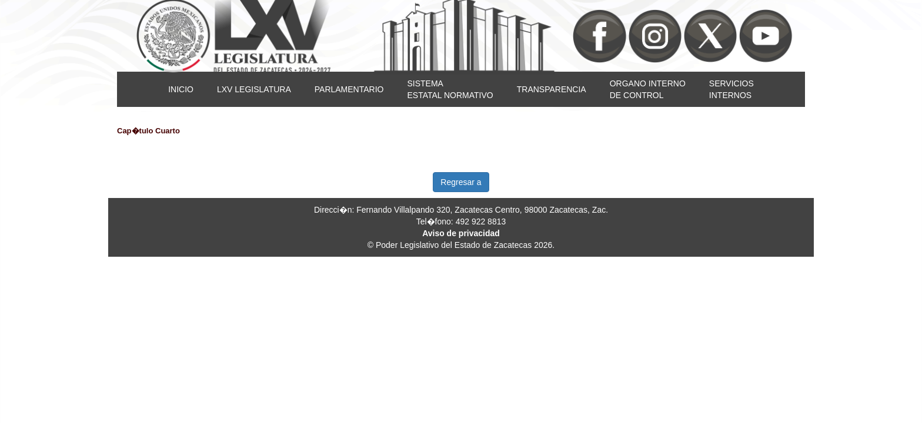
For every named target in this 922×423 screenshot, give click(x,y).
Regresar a (460, 182)
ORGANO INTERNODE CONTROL (648, 89)
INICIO (180, 89)
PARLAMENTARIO (349, 89)
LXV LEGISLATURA (254, 89)
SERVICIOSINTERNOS (731, 89)
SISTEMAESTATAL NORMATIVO (450, 89)
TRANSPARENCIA (551, 89)
